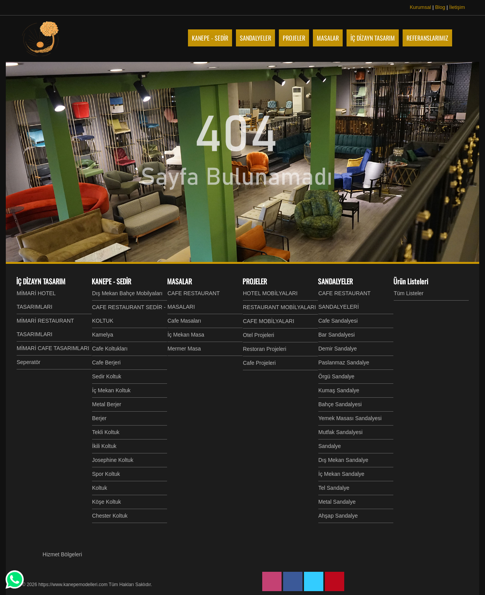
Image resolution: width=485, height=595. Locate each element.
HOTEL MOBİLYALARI (270, 293)
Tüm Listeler (409, 293)
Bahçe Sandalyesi (340, 404)
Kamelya (102, 335)
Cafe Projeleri (259, 363)
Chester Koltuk (110, 516)
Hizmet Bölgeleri (62, 554)
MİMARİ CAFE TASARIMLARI (53, 348)
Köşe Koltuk (106, 502)
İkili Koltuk (104, 446)
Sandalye (329, 446)
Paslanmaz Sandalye (343, 362)
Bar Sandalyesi (336, 335)
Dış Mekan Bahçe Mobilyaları (127, 293)
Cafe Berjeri (106, 362)
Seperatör (28, 362)
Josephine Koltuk (112, 460)
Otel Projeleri (258, 335)
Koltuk (99, 488)
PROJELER (254, 281)
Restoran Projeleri (264, 349)
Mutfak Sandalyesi (340, 432)
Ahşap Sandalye (338, 516)
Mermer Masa (184, 348)
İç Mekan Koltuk (111, 390)
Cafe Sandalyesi (338, 321)
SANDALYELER (335, 281)
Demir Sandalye (337, 348)
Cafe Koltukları (110, 348)
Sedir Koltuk (106, 376)
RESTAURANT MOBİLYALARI (279, 307)
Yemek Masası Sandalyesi (350, 418)
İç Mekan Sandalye (341, 474)
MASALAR (179, 281)
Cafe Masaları (184, 321)
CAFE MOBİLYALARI (268, 321)
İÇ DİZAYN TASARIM (40, 281)
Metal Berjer (106, 404)
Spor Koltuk (106, 474)
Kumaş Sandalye (338, 390)
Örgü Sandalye (336, 376)
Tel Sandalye (333, 488)
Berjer (99, 418)
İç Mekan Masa (185, 335)
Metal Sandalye (337, 502)
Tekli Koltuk (106, 432)
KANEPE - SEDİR (111, 281)
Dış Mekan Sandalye (343, 460)
